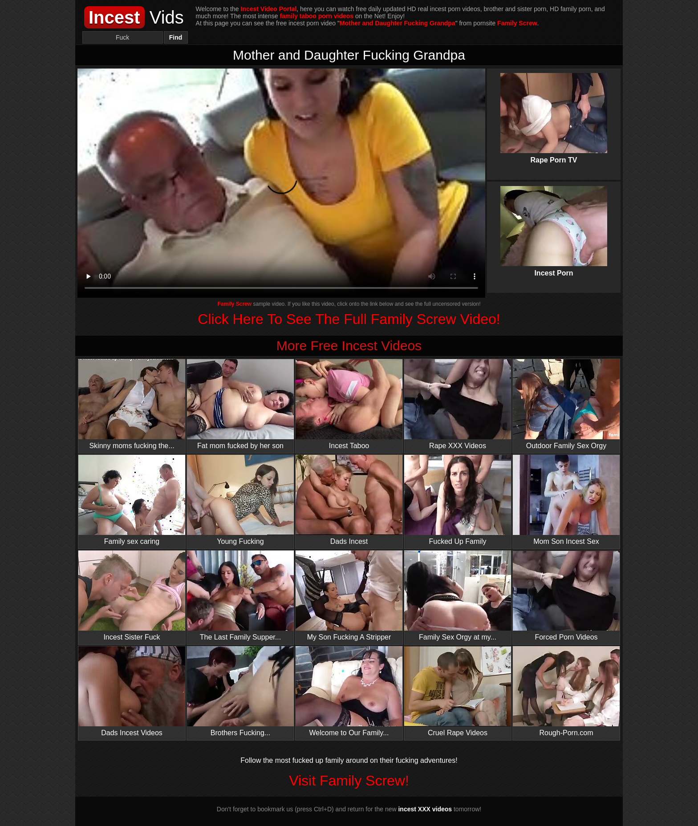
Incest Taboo (349, 404)
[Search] (122, 37)
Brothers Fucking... (240, 691)
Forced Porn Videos (566, 596)
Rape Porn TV (553, 111)
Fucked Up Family (457, 500)
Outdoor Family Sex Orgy (566, 404)
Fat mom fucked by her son (240, 404)
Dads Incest (349, 500)
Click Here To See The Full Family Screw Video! (349, 319)
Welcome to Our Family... (349, 691)
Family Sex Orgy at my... (457, 596)
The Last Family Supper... (240, 596)
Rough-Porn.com (566, 691)
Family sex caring (131, 500)
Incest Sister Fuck (131, 596)
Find (176, 37)
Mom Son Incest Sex (566, 500)
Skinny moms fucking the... (131, 404)
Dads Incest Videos (131, 691)
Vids (134, 17)
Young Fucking (240, 500)
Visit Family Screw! (349, 781)
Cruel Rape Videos (457, 691)
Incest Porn (553, 224)
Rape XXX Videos (457, 404)
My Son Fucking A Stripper (349, 596)
